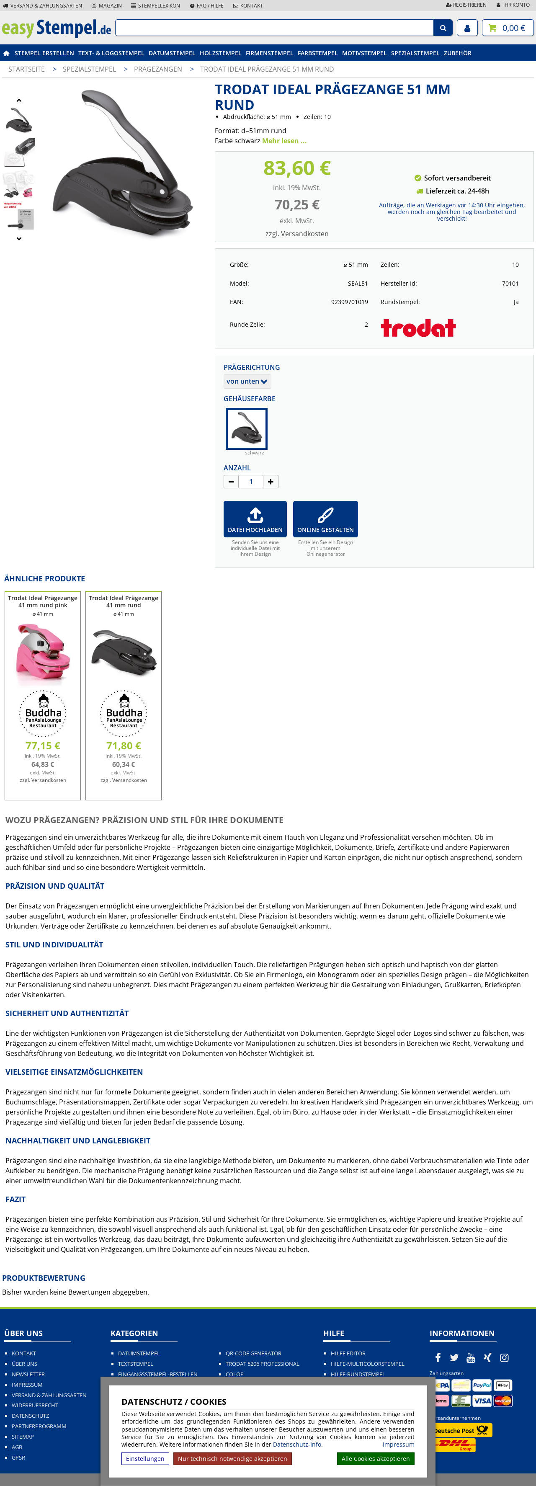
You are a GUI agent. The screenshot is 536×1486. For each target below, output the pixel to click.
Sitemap (23, 1437)
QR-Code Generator (253, 1353)
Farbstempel (318, 53)
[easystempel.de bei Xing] (488, 1357)
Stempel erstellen (44, 53)
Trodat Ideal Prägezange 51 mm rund (267, 69)
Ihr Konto (512, 4)
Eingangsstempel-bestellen (158, 1374)
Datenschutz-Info (297, 1444)
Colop (235, 1374)
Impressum (399, 1444)
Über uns (24, 1364)
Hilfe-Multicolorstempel (368, 1364)
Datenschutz (30, 1416)
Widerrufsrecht (35, 1405)
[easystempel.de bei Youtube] (471, 1357)
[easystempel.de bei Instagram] (504, 1357)
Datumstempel (172, 53)
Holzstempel (221, 53)
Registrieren (466, 4)
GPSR (18, 1458)
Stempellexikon (155, 5)
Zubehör (458, 53)
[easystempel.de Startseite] (56, 36)
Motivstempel (364, 53)
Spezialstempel (415, 53)
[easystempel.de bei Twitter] (455, 1357)
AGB (17, 1447)
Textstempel (135, 1364)
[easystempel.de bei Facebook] (438, 1357)
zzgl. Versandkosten (297, 233)
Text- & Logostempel (111, 53)
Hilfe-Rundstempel (358, 1374)
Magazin (106, 5)
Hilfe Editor (348, 1353)
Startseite (26, 69)
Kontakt (247, 5)
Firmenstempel (270, 53)
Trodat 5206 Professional (262, 1364)
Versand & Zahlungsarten (42, 5)
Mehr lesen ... (284, 140)
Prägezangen (159, 69)
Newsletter (28, 1374)
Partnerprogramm (39, 1426)
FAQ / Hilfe (206, 5)
